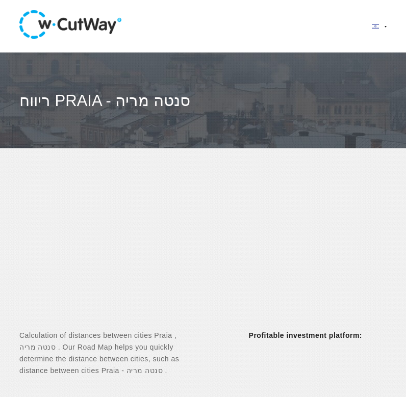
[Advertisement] (203, 248)
